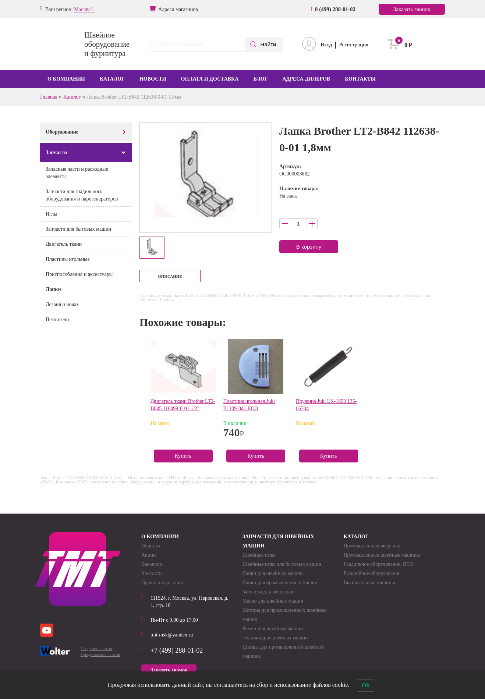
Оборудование (62, 132)
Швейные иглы (259, 555)
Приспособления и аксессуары (79, 274)
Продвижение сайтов (100, 654)
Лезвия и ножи (62, 304)
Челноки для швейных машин (275, 638)
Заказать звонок (411, 9)
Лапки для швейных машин (272, 573)
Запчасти (56, 152)
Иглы (51, 214)
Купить (183, 456)
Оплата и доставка (210, 79)
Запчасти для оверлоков (268, 592)
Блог (260, 79)
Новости (152, 79)
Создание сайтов (96, 648)
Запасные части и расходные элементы (77, 172)
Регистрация (353, 44)
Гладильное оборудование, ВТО (378, 564)
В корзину (308, 247)
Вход (326, 44)
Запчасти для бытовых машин (78, 229)
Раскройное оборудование (371, 573)
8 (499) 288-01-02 (333, 9)
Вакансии (151, 564)
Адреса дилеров (306, 79)
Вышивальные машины (369, 582)
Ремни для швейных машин (272, 628)
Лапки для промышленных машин (280, 582)
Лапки (53, 289)
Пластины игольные (68, 259)
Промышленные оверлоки (371, 546)
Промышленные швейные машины (381, 555)
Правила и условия (162, 582)
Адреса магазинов (174, 9)
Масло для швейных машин (273, 601)
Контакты (360, 79)
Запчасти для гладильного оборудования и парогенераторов (82, 195)
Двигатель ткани (64, 244)
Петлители (57, 319)
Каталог (112, 79)
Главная (48, 97)
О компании (66, 79)
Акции (148, 555)
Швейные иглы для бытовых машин (281, 564)
